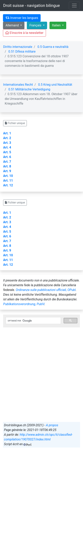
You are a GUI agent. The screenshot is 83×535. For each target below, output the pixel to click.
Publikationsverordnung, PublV (23, 304)
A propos (52, 425)
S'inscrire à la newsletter (24, 33)
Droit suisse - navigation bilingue (31, 5)
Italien (56, 25)
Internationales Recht (18, 84)
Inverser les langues (22, 18)
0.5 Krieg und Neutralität (55, 84)
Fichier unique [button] (15, 123)
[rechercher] (33, 320)
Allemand (13, 25)
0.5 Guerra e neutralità (52, 47)
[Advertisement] (41, 378)
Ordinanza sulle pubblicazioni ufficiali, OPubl (46, 290)
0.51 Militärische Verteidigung (29, 89)
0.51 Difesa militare (22, 51)
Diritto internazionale (17, 47)
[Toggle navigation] (74, 5)
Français (35, 25)
